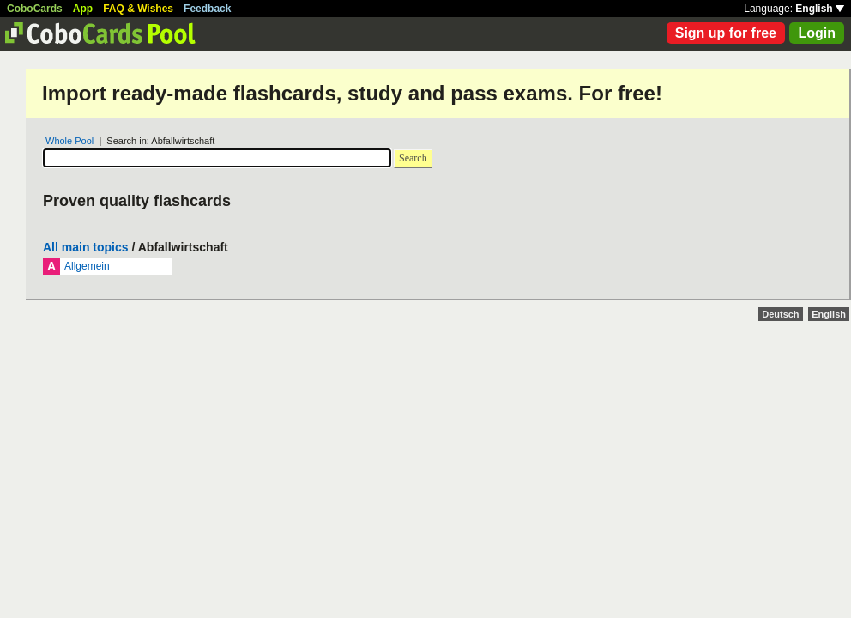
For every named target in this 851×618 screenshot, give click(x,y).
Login (817, 33)
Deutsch (780, 314)
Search (413, 158)
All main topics (86, 247)
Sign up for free (725, 33)
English (819, 9)
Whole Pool (69, 141)
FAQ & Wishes (138, 9)
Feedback (207, 9)
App (83, 9)
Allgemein (87, 266)
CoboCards (35, 9)
